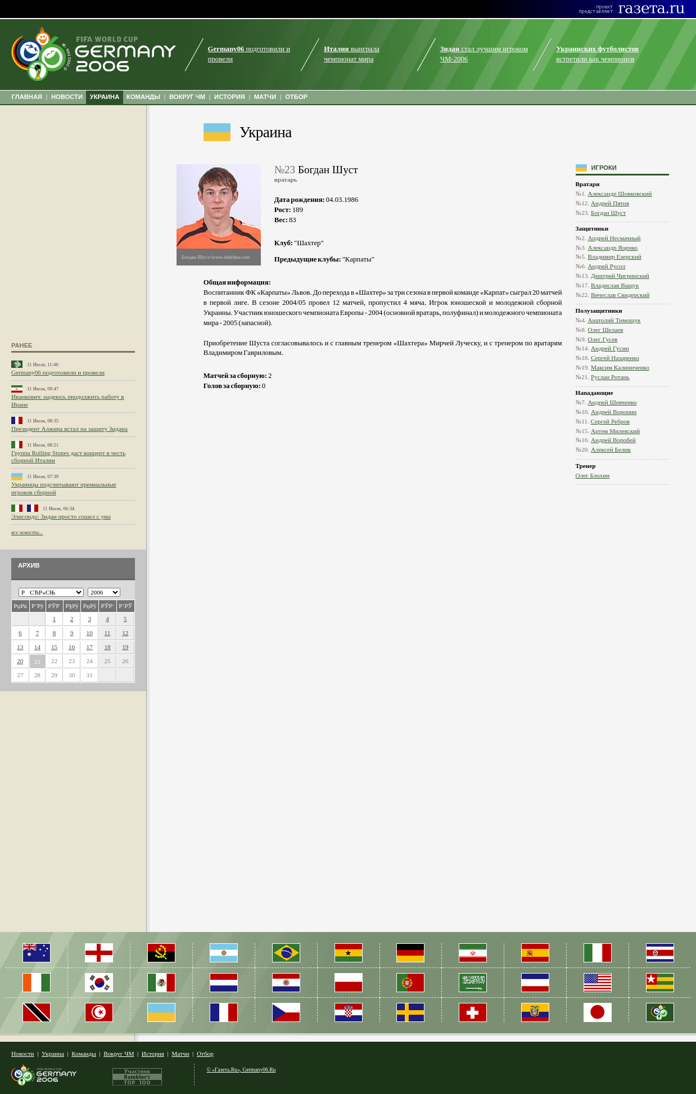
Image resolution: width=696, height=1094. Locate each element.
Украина (265, 132)
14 (37, 646)
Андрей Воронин (613, 411)
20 (20, 661)
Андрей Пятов (610, 203)
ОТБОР (296, 96)
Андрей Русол (606, 266)
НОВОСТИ (67, 96)
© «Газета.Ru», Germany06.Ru (241, 1069)
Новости (22, 1053)
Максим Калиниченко (620, 367)
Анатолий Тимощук (613, 320)
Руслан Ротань (610, 376)
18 (107, 646)
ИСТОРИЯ (229, 96)
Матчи (180, 1053)
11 (108, 632)
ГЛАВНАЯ (27, 96)
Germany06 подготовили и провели (58, 372)
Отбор (205, 1053)
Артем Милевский (615, 430)
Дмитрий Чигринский (620, 275)
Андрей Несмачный (613, 238)
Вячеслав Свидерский (620, 294)
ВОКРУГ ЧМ (187, 96)
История (153, 1053)
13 (20, 646)
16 (72, 646)
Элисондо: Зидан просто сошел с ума (61, 516)
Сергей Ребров (610, 421)
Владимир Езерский (614, 256)
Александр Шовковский (619, 193)
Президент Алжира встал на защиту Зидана (69, 428)
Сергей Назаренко (615, 357)
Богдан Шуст (608, 212)
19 (125, 646)
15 (54, 646)
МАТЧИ (265, 96)
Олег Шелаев (605, 329)
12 (125, 632)
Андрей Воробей (613, 439)
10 (90, 632)
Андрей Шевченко (611, 402)
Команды (83, 1053)
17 (90, 646)
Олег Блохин (593, 475)
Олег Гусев (602, 339)
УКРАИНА (105, 96)
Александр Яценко (612, 247)
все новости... (27, 532)
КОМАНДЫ (143, 96)
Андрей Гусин (610, 348)
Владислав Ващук (615, 285)
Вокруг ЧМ (118, 1053)
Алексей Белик (611, 449)
